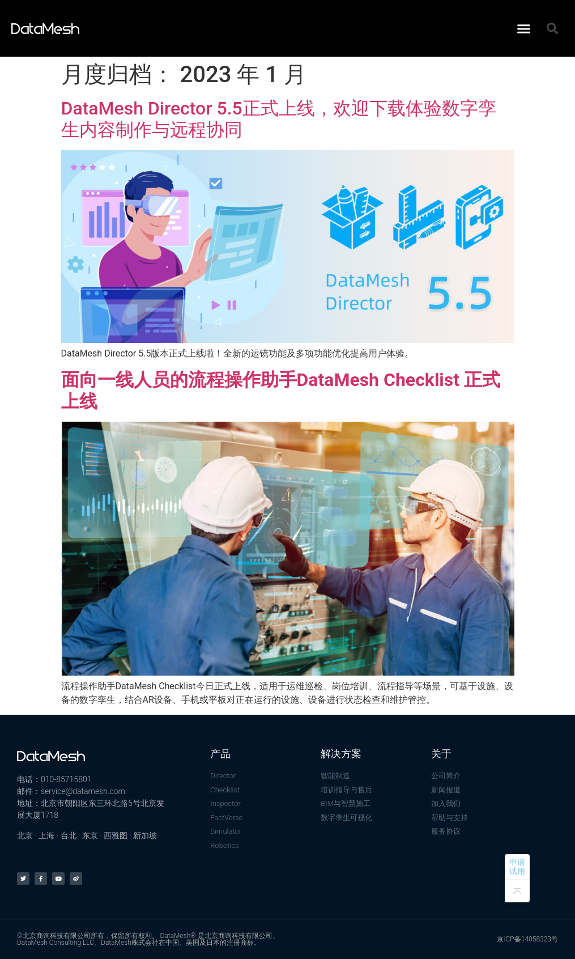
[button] (524, 28)
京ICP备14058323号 (527, 939)
